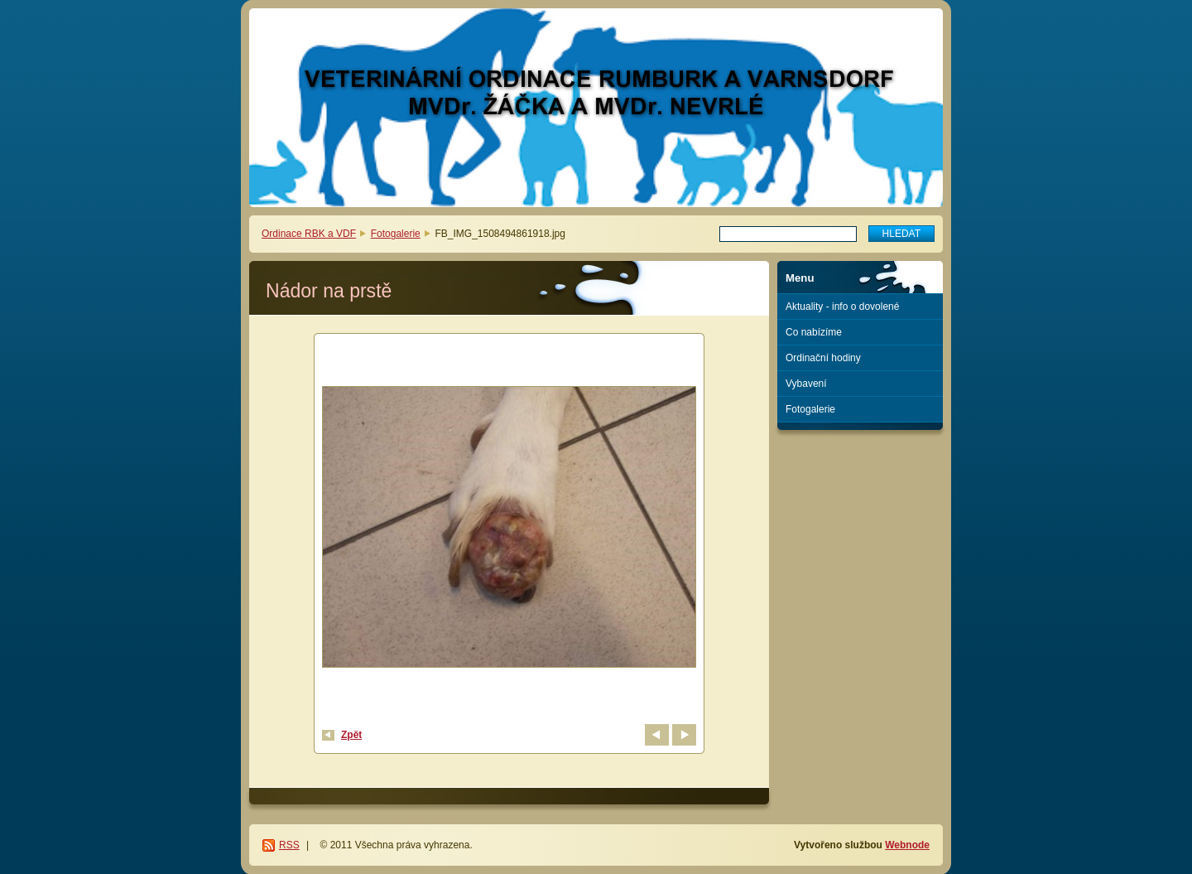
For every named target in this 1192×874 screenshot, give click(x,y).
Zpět (351, 735)
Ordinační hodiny (823, 358)
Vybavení (806, 383)
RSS (289, 845)
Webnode (907, 845)
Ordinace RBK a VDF (309, 233)
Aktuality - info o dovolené (842, 306)
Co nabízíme (814, 332)
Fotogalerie (396, 233)
